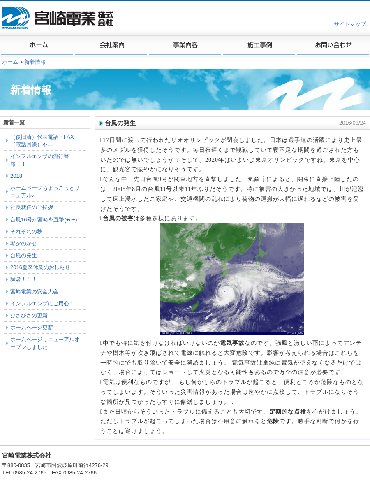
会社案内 (111, 45)
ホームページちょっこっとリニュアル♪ (45, 191)
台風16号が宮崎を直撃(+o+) (43, 219)
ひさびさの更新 (29, 315)
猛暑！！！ (23, 279)
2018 (16, 176)
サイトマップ (350, 24)
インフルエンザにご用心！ (42, 303)
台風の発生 (23, 255)
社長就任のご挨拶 (31, 207)
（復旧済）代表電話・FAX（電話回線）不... (42, 140)
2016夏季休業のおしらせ (40, 267)
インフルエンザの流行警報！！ (39, 160)
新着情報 (35, 62)
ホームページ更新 (31, 327)
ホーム (37, 45)
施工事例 (259, 45)
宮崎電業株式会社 (58, 18)
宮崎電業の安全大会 (34, 291)
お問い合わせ (333, 45)
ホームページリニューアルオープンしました (45, 343)
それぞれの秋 (26, 231)
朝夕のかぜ (23, 243)
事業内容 (185, 45)
